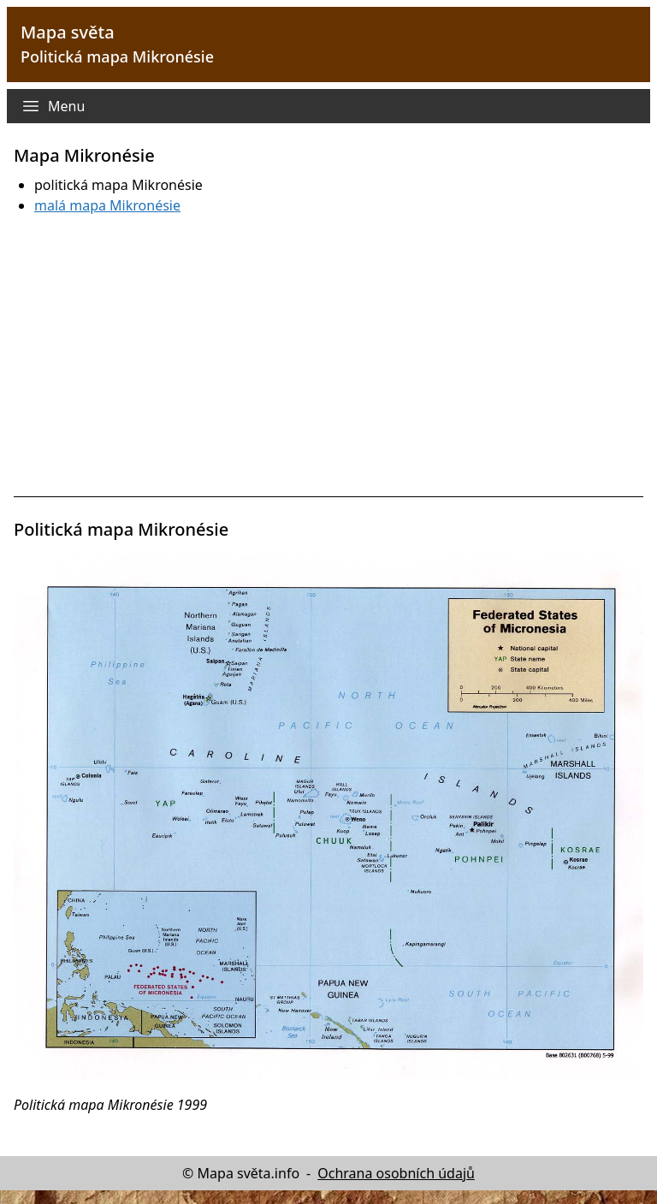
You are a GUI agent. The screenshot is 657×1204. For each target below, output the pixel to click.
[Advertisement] (328, 356)
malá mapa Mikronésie (107, 205)
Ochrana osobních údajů (396, 1173)
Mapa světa (68, 32)
